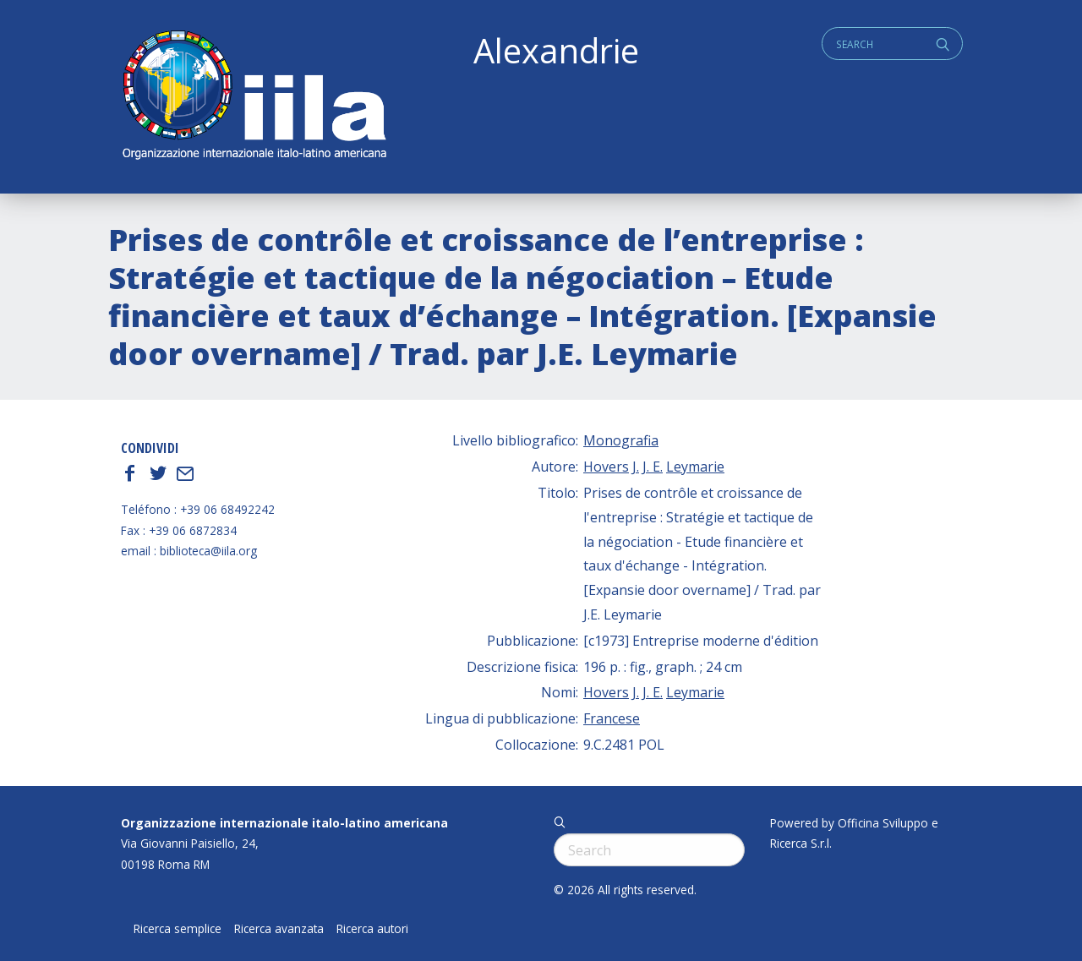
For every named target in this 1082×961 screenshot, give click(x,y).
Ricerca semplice (177, 929)
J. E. (652, 466)
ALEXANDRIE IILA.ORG (253, 97)
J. (635, 466)
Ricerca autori (372, 929)
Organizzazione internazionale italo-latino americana (284, 823)
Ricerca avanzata (279, 929)
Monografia (620, 440)
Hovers (606, 466)
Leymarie (695, 466)
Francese (611, 718)
